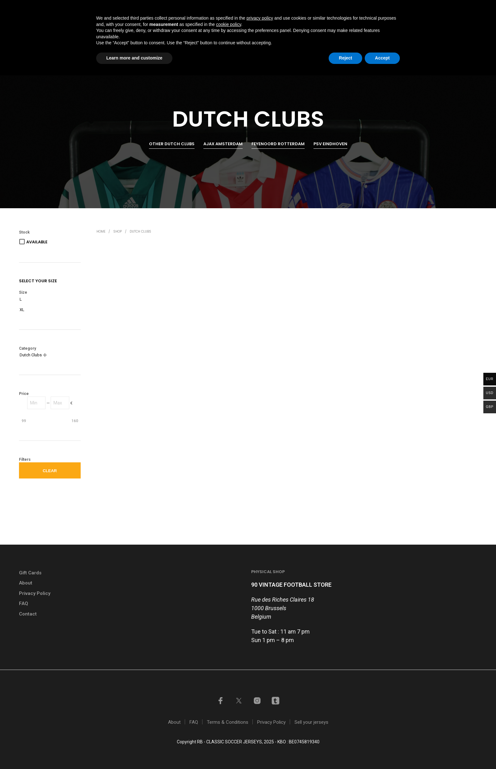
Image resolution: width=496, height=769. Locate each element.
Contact (419, 32)
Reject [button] (345, 751)
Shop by (335, 32)
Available (36, 242)
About (25, 583)
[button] (451, 32)
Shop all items (298, 32)
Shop (117, 231)
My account (414, 7)
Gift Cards (30, 573)
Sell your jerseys (368, 7)
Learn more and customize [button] (134, 751)
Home (263, 32)
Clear (50, 470)
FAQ (23, 603)
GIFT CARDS (325, 7)
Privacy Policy (34, 593)
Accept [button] (382, 751)
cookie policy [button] (228, 718)
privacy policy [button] (259, 711)
